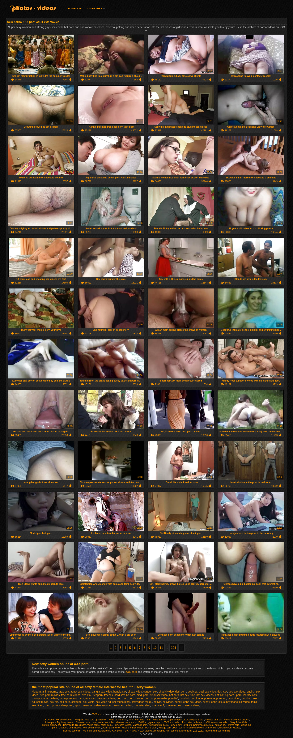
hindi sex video (159, 695)
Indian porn (199, 722)
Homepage (74, 8)
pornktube (197, 698)
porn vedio (160, 698)
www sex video (92, 705)
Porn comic (179, 727)
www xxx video (123, 705)
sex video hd (103, 701)
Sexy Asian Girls (239, 722)
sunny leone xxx (212, 701)
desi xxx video (237, 691)
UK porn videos (64, 719)
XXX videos (49, 719)
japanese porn (155, 722)
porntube (209, 698)
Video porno (93, 725)
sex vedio (88, 701)
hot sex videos (205, 695)
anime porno (49, 691)
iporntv (247, 695)
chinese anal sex (214, 719)
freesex (108, 695)
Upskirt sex (101, 719)
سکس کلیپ (198, 730)
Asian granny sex (111, 727)
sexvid (157, 701)
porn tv (149, 698)
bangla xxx (119, 691)
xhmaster (171, 705)
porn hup (122, 698)
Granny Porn (211, 727)
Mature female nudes (133, 727)
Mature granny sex (52, 725)
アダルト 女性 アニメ (133, 730)
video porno (66, 705)
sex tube (76, 701)
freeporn (98, 695)
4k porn (36, 691)
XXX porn (14, 6)
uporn (54, 705)
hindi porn (143, 695)
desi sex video (207, 691)
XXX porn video (172, 722)
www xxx (107, 705)
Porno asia (234, 725)
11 (161, 647)
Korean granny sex (194, 719)
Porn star (122, 719)
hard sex (119, 695)
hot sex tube (187, 695)
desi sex (192, 691)
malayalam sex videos (45, 698)
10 (155, 647)
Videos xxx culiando (155, 730)
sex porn (65, 701)
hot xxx (219, 695)
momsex (90, 698)
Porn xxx (112, 719)
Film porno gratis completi (179, 730)
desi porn (180, 691)
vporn (78, 705)
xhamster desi (142, 705)
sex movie (42, 701)
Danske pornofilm (72, 730)
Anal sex (88, 719)
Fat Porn (142, 722)
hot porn (174, 695)
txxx (47, 705)
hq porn (229, 695)
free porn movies (50, 695)
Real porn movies (92, 727)
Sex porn (187, 725)
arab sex (64, 691)
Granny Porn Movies (229, 727)
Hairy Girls (68, 725)
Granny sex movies (203, 725)
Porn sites (187, 722)
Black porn (80, 725)
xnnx (181, 705)
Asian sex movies (195, 727)
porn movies (136, 698)
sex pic (54, 701)
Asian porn (50, 722)
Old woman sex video (217, 722)
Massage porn (140, 725)
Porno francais (159, 719)
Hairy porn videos (122, 725)
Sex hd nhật (223, 730)
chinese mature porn (126, 722)
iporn (238, 695)
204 (173, 647)
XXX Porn (134, 719)
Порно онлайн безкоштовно (96, 730)
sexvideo (168, 701)
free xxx (86, 695)
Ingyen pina (211, 730)
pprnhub (221, 698)
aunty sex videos (80, 691)
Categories (94, 8)
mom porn (66, 698)
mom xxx (78, 698)
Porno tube (151, 727)
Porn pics (78, 719)
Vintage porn (165, 727)
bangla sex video (102, 691)
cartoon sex (150, 691)
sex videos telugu (141, 701)
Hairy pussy (175, 725)
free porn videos (70, 695)
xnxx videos (192, 705)
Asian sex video (106, 722)
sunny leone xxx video (236, 701)
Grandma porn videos (70, 727)
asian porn (106, 725)
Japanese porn (175, 719)
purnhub (246, 698)
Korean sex (221, 725)
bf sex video (135, 691)
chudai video (166, 691)
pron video (234, 698)
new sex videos (106, 698)
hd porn (130, 695)
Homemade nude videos (236, 719)
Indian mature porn (158, 725)
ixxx (254, 695)
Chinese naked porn (86, 722)
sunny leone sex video (188, 701)
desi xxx (222, 691)
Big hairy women (66, 722)
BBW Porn (145, 719)
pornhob (184, 698)
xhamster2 (157, 705)
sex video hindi (121, 701)
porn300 (173, 698)
